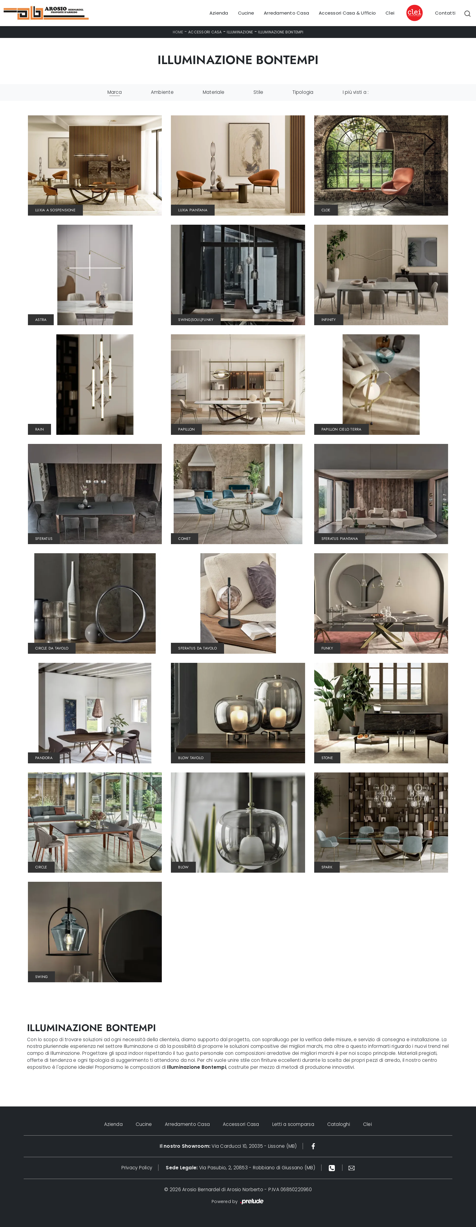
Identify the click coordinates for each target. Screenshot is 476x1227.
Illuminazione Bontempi (280, 32)
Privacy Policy (136, 1167)
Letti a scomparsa (293, 1124)
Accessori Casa (205, 32)
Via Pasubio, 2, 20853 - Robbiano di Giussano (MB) (240, 1167)
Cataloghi (339, 1124)
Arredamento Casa (286, 13)
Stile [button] (258, 92)
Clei (390, 13)
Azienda (218, 13)
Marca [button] (114, 92)
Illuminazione (240, 32)
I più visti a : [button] (356, 92)
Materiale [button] (213, 92)
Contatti (445, 13)
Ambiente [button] (162, 92)
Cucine (246, 13)
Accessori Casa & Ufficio (347, 13)
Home (178, 32)
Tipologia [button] (302, 92)
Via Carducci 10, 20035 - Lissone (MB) (228, 1146)
